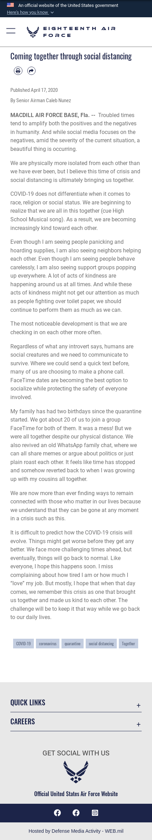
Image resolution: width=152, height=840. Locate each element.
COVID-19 (23, 643)
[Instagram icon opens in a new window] (95, 813)
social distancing (101, 643)
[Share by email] (31, 71)
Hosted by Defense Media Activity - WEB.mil (76, 831)
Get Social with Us (76, 753)
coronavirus (47, 643)
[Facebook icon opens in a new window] (76, 813)
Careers (22, 721)
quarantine (72, 643)
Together (128, 643)
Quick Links (27, 702)
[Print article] (18, 71)
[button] (31, 12)
